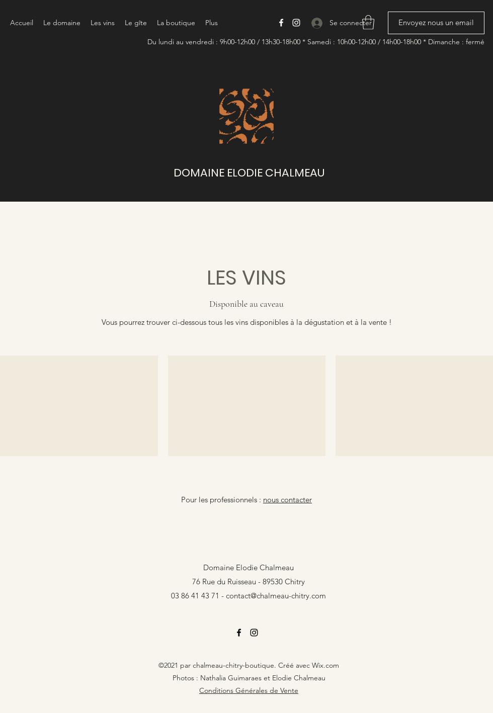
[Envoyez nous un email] (436, 23)
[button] (368, 22)
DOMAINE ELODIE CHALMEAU (249, 173)
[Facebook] (281, 23)
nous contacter (287, 499)
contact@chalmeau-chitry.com (276, 595)
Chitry (295, 581)
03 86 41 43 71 (195, 595)
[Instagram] (296, 23)
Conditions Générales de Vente (248, 690)
